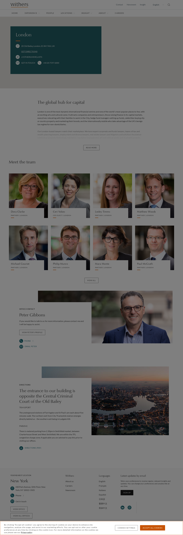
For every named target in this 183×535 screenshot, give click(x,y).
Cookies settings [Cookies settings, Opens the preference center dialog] (126, 528)
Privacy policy (26, 532)
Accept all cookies (152, 528)
